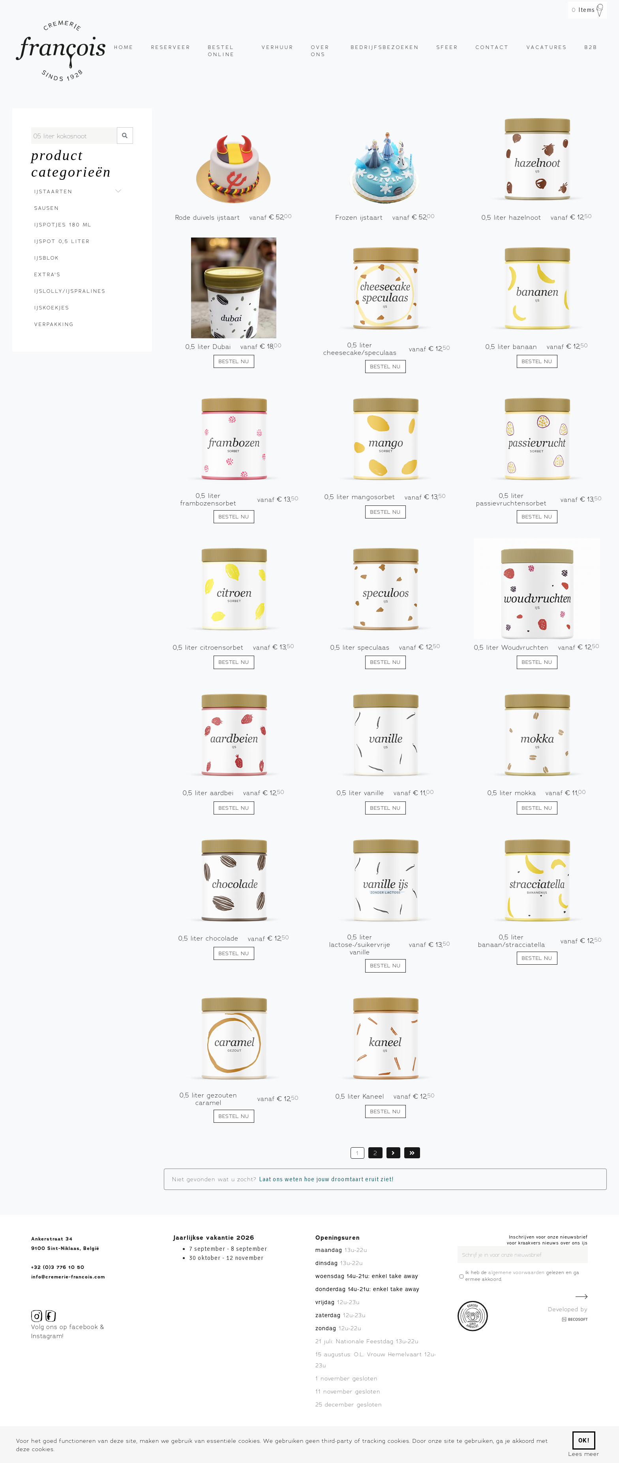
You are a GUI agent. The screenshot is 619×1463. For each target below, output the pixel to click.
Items (587, 9)
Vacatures (547, 47)
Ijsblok (46, 258)
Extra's (47, 274)
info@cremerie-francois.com (68, 1277)
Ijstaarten (53, 191)
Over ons (320, 50)
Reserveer (171, 47)
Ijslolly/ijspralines (69, 291)
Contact (492, 47)
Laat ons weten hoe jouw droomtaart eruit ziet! (326, 1179)
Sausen (46, 208)
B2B (591, 47)
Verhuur (278, 47)
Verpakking (54, 324)
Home (124, 47)
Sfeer (447, 47)
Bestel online (221, 50)
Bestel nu (234, 361)
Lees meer (583, 1453)
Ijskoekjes (51, 308)
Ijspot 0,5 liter (62, 241)
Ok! (584, 1440)
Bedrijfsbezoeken (385, 47)
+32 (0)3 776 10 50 (57, 1267)
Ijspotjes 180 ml (63, 225)
